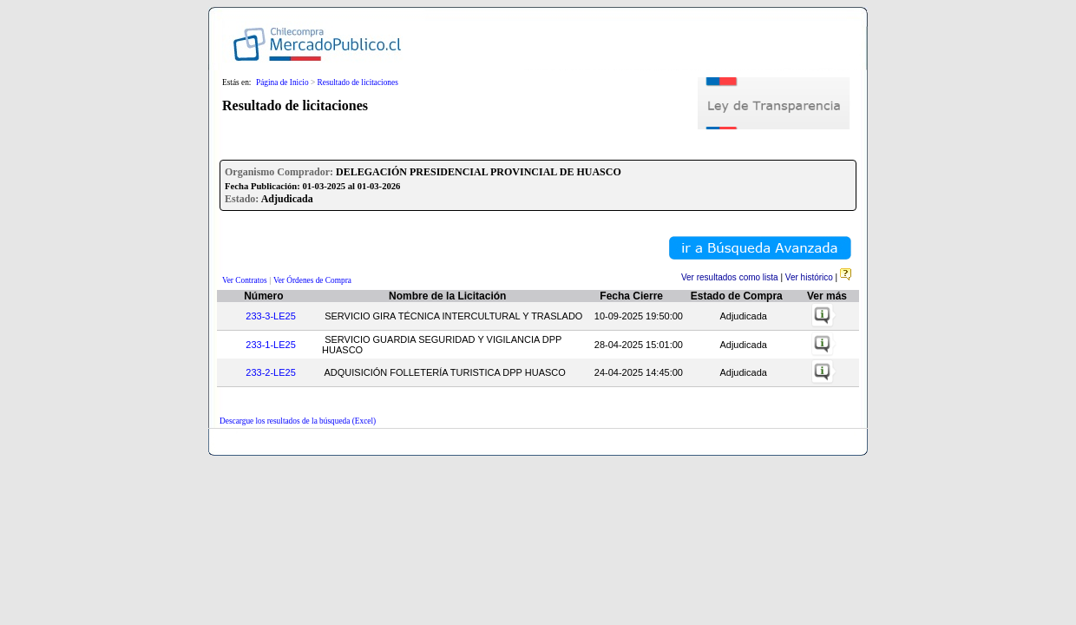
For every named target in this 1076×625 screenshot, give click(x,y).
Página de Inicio (282, 82)
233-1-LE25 (271, 344)
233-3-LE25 (271, 316)
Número (263, 296)
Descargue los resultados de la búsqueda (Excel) (298, 421)
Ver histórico (809, 277)
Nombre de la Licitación (447, 296)
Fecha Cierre (631, 296)
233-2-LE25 (271, 372)
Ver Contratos (244, 280)
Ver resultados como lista (729, 277)
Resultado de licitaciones (358, 82)
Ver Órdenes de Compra (312, 280)
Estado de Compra (737, 296)
